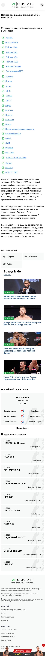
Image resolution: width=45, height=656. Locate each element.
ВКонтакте (33, 257)
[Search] (42, 5)
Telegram (10, 257)
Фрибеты (9, 110)
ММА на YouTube (8, 633)
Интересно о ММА (8, 637)
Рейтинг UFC (11, 52)
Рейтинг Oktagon (13, 66)
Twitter (9, 264)
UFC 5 (8, 100)
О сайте (8, 115)
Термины (9, 76)
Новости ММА (11, 42)
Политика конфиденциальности (19, 129)
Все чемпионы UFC (14, 71)
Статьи (8, 81)
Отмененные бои (13, 134)
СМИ (7, 143)
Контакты (9, 120)
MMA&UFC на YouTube (16, 158)
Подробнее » (22, 428)
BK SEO (9, 168)
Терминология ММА (9, 630)
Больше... (7, 275)
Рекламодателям (7, 617)
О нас (3, 613)
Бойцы (8, 138)
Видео (8, 106)
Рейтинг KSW (12, 62)
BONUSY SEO (11, 172)
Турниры (9, 38)
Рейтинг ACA (11, 57)
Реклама (9, 148)
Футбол (8, 163)
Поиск (8, 124)
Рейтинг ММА (11, 47)
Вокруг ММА (6, 640)
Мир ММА (9, 152)
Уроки (8, 86)
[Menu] (3, 5)
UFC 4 (8, 91)
